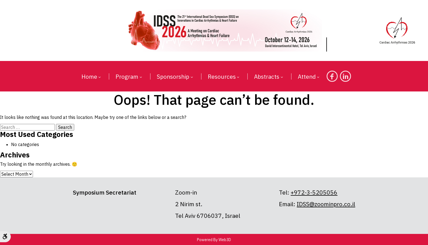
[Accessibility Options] (5, 236)
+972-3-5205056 (314, 192)
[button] (99, 77)
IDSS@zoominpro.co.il (326, 204)
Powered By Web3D (214, 239)
